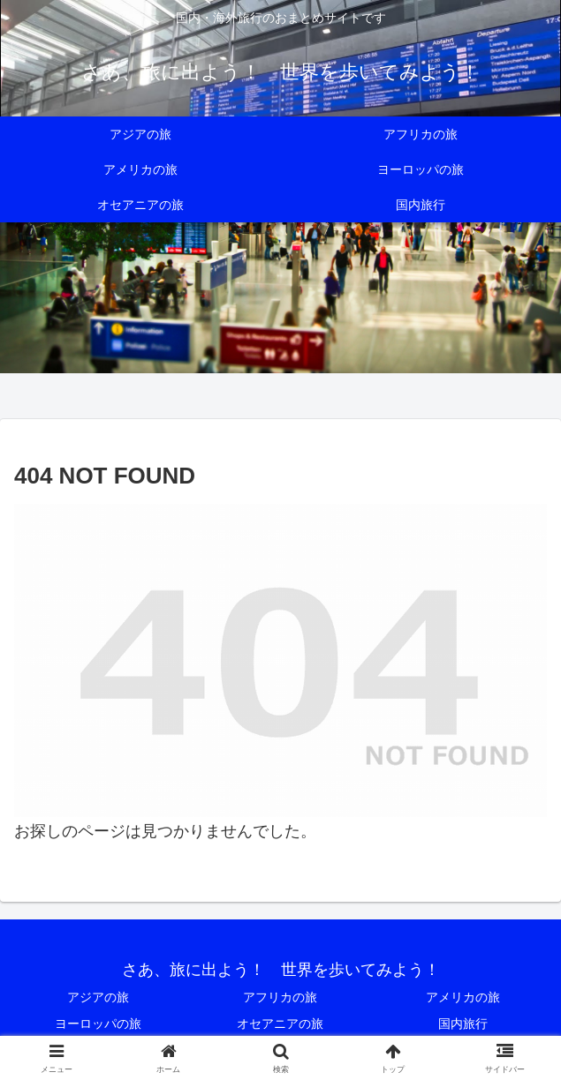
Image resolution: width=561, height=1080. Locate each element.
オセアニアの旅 (280, 1023)
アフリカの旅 (280, 997)
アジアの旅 (98, 997)
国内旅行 (463, 1023)
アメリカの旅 (463, 997)
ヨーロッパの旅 (98, 1023)
